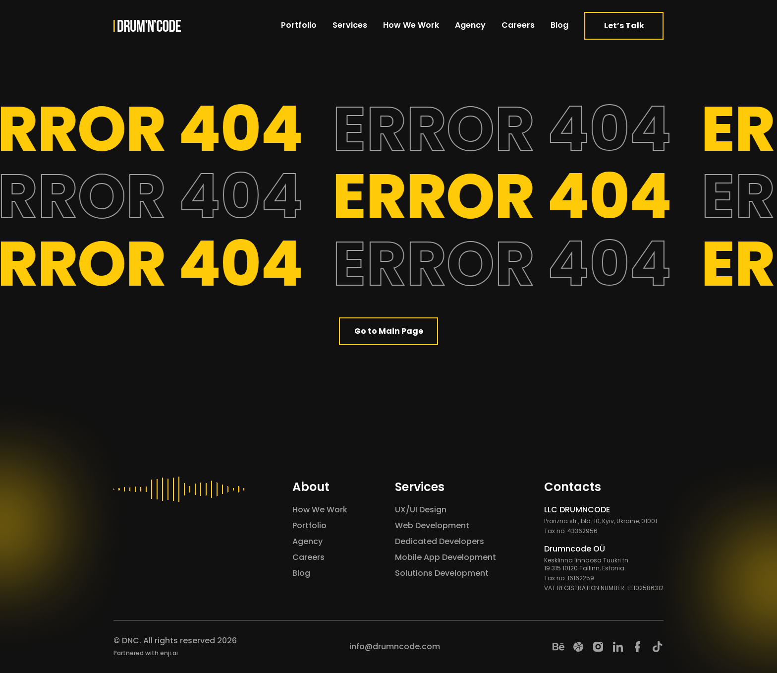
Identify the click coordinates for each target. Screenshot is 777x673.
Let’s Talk (624, 25)
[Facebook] (638, 647)
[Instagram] (598, 647)
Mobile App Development (445, 557)
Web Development (432, 525)
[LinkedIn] (618, 647)
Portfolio (299, 25)
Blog (559, 25)
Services (350, 25)
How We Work (411, 25)
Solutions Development (442, 573)
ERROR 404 (506, 129)
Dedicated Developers (439, 541)
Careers (518, 25)
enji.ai (169, 653)
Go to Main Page (388, 331)
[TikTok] (658, 647)
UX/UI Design (420, 509)
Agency (470, 25)
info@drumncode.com (394, 646)
